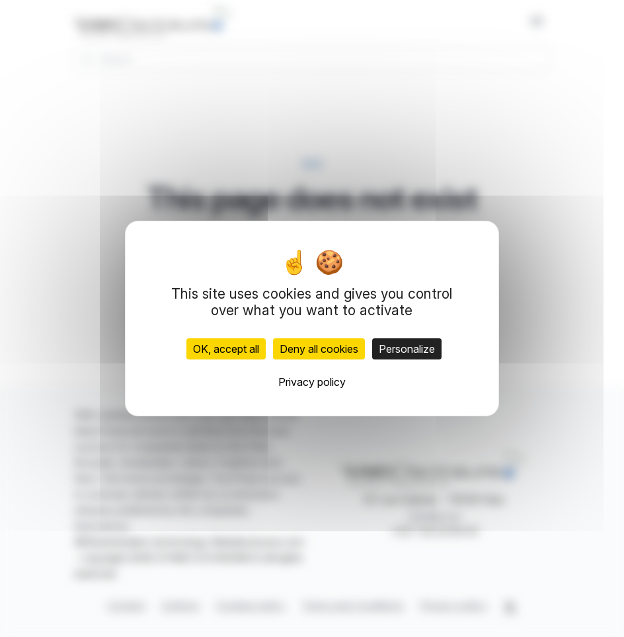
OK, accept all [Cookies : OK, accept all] (226, 349)
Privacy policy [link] (312, 382)
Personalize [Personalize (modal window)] (407, 349)
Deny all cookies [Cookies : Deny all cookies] (319, 349)
